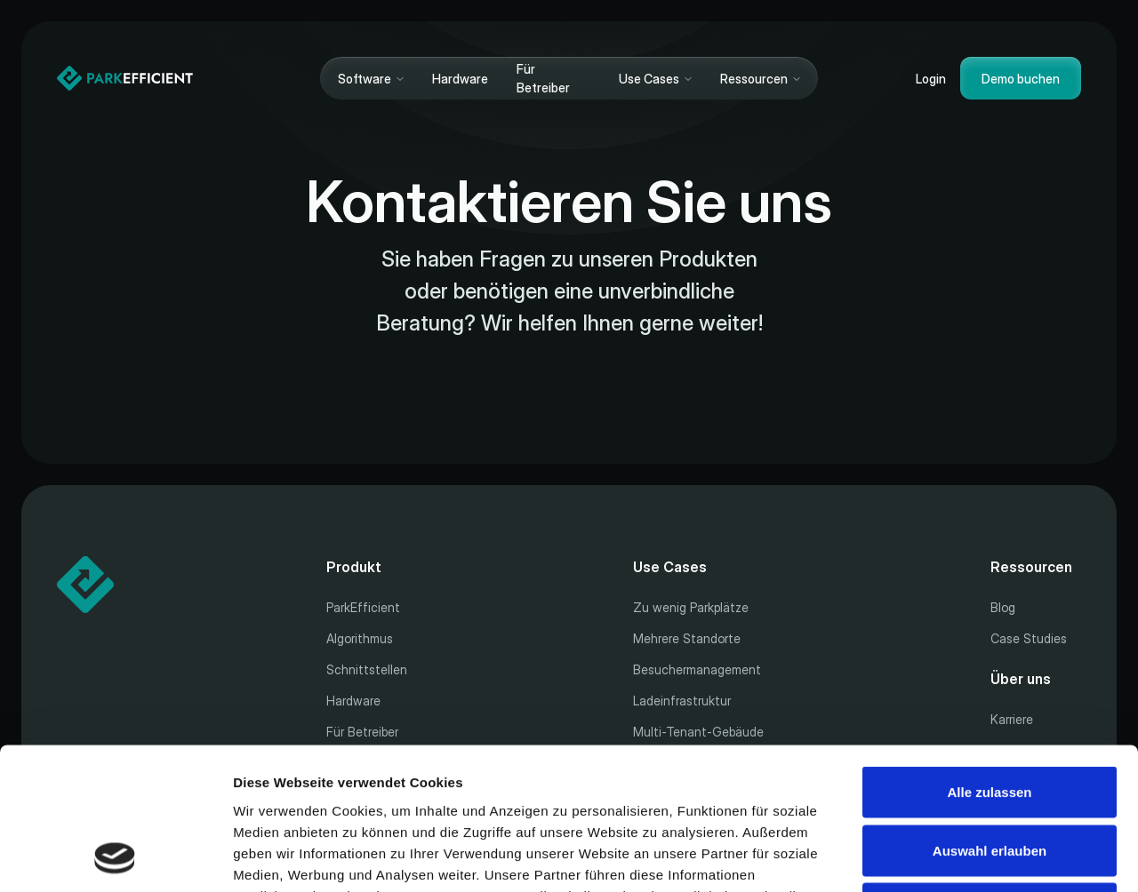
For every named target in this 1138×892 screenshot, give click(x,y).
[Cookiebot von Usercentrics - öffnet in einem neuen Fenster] (115, 857)
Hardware (460, 78)
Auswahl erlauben (989, 717)
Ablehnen (989, 775)
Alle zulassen (989, 658)
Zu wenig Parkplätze (691, 607)
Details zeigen (945, 856)
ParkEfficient (363, 607)
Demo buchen (1021, 78)
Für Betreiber (543, 78)
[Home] (125, 78)
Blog (1002, 607)
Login (931, 78)
